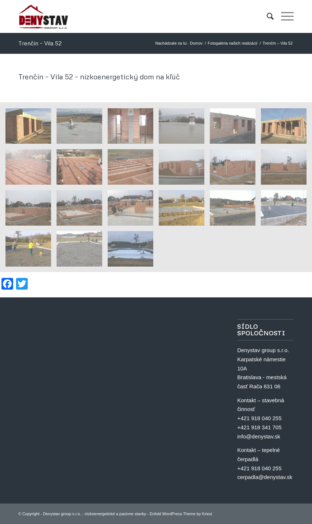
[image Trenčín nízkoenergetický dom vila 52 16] (286, 128)
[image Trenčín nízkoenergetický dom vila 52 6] (184, 210)
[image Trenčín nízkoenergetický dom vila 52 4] (286, 210)
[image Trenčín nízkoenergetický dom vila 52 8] (82, 210)
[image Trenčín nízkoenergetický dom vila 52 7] (133, 210)
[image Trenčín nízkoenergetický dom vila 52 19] (184, 128)
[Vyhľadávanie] (266, 16)
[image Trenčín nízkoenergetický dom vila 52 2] (82, 251)
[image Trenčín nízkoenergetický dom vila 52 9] (31, 210)
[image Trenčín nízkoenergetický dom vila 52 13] (133, 169)
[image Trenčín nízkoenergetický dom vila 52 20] (133, 128)
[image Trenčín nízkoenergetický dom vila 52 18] (235, 128)
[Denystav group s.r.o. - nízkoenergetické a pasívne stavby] (43, 16)
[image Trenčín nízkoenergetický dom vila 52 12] (184, 169)
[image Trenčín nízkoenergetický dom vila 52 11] (235, 169)
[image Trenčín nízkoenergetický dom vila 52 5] (235, 210)
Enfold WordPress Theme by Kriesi (181, 514)
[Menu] (284, 16)
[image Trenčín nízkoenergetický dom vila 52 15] (31, 169)
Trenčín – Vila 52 (40, 43)
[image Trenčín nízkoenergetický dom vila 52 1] (133, 251)
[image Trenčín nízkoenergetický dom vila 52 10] (286, 169)
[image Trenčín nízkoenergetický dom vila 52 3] (31, 251)
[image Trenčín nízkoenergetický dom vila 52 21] (82, 128)
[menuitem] (266, 16)
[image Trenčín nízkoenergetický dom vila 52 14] (82, 169)
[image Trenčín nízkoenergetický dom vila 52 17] (31, 128)
